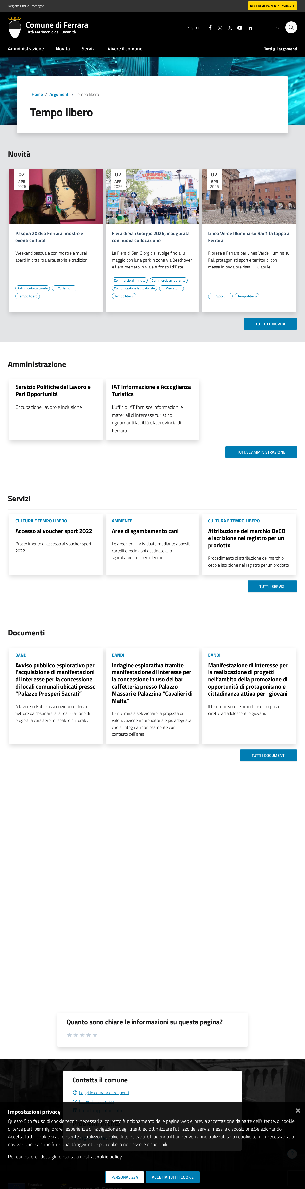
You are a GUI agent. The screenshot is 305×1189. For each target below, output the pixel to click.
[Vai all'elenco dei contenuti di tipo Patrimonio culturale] (32, 288)
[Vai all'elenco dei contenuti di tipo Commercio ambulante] (169, 280)
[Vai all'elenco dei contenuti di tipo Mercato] (171, 288)
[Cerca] (291, 27)
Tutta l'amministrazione (261, 452)
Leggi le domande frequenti (100, 1092)
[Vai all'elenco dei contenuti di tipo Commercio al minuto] (130, 280)
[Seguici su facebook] (208, 27)
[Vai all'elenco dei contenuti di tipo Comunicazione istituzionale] (134, 288)
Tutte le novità (270, 324)
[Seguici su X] (228, 27)
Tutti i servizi (272, 586)
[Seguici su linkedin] (247, 27)
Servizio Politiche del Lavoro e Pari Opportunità (53, 390)
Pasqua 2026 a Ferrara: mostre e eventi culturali (49, 237)
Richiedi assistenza (93, 1101)
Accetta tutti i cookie (173, 1177)
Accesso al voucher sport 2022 (53, 530)
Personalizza (124, 1177)
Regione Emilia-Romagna (26, 5)
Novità (63, 48)
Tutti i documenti (268, 755)
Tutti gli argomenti (280, 49)
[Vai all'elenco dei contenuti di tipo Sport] (220, 296)
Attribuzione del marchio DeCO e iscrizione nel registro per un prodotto (247, 538)
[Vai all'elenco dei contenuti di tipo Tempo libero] (27, 296)
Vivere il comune (125, 48)
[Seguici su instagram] (218, 27)
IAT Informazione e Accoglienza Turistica (151, 390)
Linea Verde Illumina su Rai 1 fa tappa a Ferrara (248, 237)
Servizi (89, 48)
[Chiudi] (298, 1109)
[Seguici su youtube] (238, 27)
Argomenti (59, 94)
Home (37, 94)
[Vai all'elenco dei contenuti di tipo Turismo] (64, 288)
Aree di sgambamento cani (145, 530)
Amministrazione (26, 48)
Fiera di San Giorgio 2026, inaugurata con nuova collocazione (151, 237)
